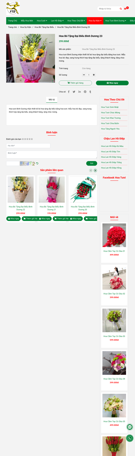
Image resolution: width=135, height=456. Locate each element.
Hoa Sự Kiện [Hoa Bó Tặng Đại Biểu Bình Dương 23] (25, 27)
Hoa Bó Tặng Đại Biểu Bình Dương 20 (83, 208)
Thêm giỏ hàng (75, 83)
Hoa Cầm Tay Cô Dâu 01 (114, 251)
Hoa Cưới (42, 21)
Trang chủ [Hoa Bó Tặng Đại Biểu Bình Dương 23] (12, 27)
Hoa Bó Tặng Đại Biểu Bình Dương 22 (20, 208)
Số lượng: (63, 75)
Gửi (91, 163)
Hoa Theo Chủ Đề (76, 21)
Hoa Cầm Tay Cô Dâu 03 (114, 336)
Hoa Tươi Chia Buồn (110, 123)
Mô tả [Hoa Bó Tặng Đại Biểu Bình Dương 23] (52, 99)
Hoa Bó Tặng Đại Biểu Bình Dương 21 (51, 208)
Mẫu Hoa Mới (27, 21)
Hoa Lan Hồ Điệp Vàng (111, 157)
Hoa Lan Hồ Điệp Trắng (111, 162)
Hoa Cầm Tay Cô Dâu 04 (114, 379)
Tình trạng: (64, 68)
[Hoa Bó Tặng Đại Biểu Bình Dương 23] (13, 8)
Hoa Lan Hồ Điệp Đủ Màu (112, 146)
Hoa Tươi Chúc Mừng (110, 112)
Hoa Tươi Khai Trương (110, 118)
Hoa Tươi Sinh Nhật (110, 107)
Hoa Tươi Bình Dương (115, 21)
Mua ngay (112, 83)
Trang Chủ (12, 21)
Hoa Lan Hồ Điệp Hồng (111, 168)
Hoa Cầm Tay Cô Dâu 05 (114, 421)
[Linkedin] (79, 91)
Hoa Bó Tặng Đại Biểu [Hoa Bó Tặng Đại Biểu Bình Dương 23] (44, 27)
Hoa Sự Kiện (95, 21)
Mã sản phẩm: (65, 49)
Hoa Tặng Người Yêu (110, 129)
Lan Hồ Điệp (57, 21)
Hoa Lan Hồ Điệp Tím (110, 151)
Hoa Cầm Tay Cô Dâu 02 (114, 294)
